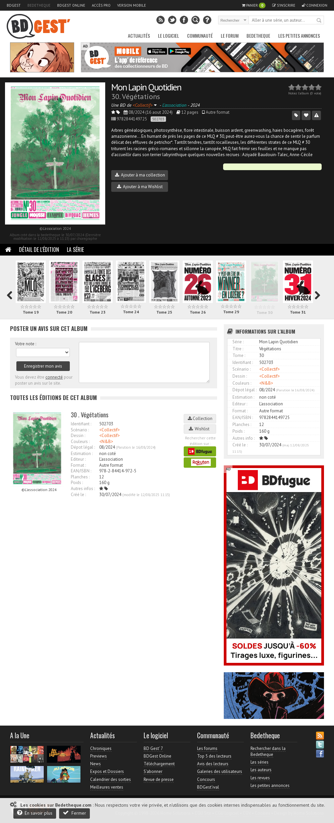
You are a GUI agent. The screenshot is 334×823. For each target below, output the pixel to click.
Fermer (74, 813)
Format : (78, 465)
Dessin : (78, 435)
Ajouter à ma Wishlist (140, 186)
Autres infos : (83, 488)
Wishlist (200, 429)
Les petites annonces (299, 35)
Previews (98, 756)
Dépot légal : (83, 447)
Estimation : (82, 453)
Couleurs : (80, 441)
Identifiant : (81, 424)
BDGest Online (71, 5)
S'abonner (153, 771)
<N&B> (106, 441)
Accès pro (101, 5)
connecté (54, 377)
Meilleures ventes (106, 787)
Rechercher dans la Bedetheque (268, 751)
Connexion (314, 5)
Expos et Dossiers (107, 771)
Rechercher (319, 20)
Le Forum (229, 35)
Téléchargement (159, 764)
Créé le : (78, 494)
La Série (75, 250)
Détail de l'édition (39, 250)
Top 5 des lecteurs (214, 756)
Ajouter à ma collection (140, 175)
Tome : (238, 355)
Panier (254, 5)
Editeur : (78, 459)
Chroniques (101, 748)
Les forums (207, 748)
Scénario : (80, 430)
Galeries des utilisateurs (219, 771)
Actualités (139, 35)
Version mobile (131, 5)
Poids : (77, 482)
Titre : (237, 349)
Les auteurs (261, 770)
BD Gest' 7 (153, 748)
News (95, 764)
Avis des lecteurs (212, 764)
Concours (206, 779)
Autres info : (243, 438)
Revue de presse (159, 779)
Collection (200, 418)
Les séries (260, 762)
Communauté (200, 35)
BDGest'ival (208, 787)
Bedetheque (38, 5)
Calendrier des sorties (110, 779)
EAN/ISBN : (81, 471)
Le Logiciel (168, 35)
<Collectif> (109, 430)
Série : (237, 342)
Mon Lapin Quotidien (146, 87)
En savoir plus (34, 813)
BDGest (14, 5)
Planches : (80, 477)
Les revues (260, 778)
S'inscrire (283, 5)
